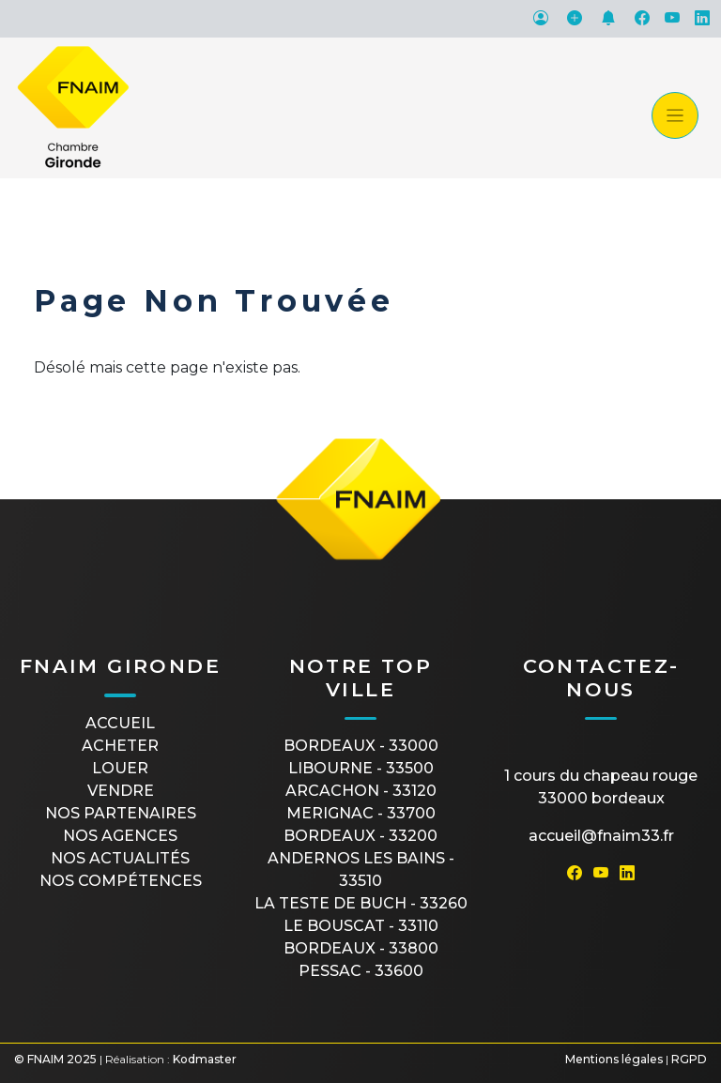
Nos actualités (120, 858)
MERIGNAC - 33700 (361, 813)
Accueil (120, 723)
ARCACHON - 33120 (361, 791)
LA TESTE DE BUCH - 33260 (361, 903)
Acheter (120, 746)
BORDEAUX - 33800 (361, 948)
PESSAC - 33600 (361, 971)
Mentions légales (614, 1059)
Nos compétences (120, 881)
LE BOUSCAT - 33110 (361, 926)
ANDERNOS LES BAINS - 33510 (361, 869)
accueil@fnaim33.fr (601, 836)
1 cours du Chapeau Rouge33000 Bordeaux (601, 787)
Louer (120, 768)
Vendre (120, 791)
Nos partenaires (120, 813)
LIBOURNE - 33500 (361, 768)
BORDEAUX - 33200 (360, 836)
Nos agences (120, 836)
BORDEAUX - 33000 (361, 746)
